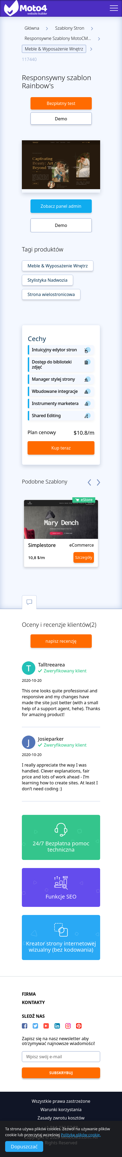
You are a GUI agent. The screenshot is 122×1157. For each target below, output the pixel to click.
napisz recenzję (61, 641)
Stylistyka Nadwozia (47, 280)
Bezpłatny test (61, 103)
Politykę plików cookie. (81, 1134)
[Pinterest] (79, 1026)
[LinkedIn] (57, 1026)
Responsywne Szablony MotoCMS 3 (59, 38)
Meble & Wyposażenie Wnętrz (54, 49)
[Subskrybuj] (61, 1072)
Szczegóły (83, 557)
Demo (61, 119)
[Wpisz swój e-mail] (61, 1056)
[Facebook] (24, 1026)
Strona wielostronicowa (51, 294)
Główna (32, 28)
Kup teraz (60, 448)
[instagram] (68, 1026)
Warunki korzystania (61, 1109)
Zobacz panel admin (61, 206)
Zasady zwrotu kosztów (61, 1118)
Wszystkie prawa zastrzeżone (61, 1101)
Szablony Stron (69, 28)
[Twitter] (35, 1026)
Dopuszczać (24, 1146)
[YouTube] (46, 1026)
